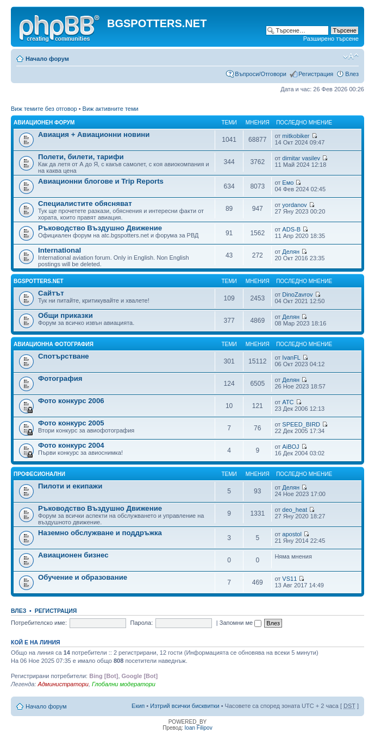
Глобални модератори (123, 684)
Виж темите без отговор (44, 108)
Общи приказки (65, 315)
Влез (352, 74)
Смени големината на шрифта (351, 56)
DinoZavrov (297, 294)
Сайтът (51, 293)
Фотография (60, 378)
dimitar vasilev (301, 158)
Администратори (63, 684)
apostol (291, 534)
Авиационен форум (44, 123)
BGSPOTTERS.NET (39, 281)
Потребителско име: (39, 622)
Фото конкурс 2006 (71, 401)
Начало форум (47, 58)
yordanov (294, 205)
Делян (290, 251)
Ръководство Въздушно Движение (100, 228)
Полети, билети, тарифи (81, 157)
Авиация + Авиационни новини (93, 134)
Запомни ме (240, 622)
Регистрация (315, 74)
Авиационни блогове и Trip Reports (101, 181)
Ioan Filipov (198, 728)
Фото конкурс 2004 (71, 445)
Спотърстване (63, 356)
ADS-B (291, 229)
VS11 (289, 578)
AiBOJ (290, 446)
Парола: (141, 622)
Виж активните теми (111, 108)
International (59, 250)
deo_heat (294, 509)
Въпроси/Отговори (260, 74)
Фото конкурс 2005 (71, 423)
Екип (138, 706)
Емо (287, 182)
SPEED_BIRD (301, 424)
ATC (287, 402)
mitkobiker (295, 136)
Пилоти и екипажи (70, 486)
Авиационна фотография (53, 344)
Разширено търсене (331, 38)
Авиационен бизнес (73, 555)
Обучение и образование (82, 577)
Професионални (39, 474)
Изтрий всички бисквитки (184, 706)
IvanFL (291, 357)
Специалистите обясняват (85, 203)
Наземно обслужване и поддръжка (100, 533)
